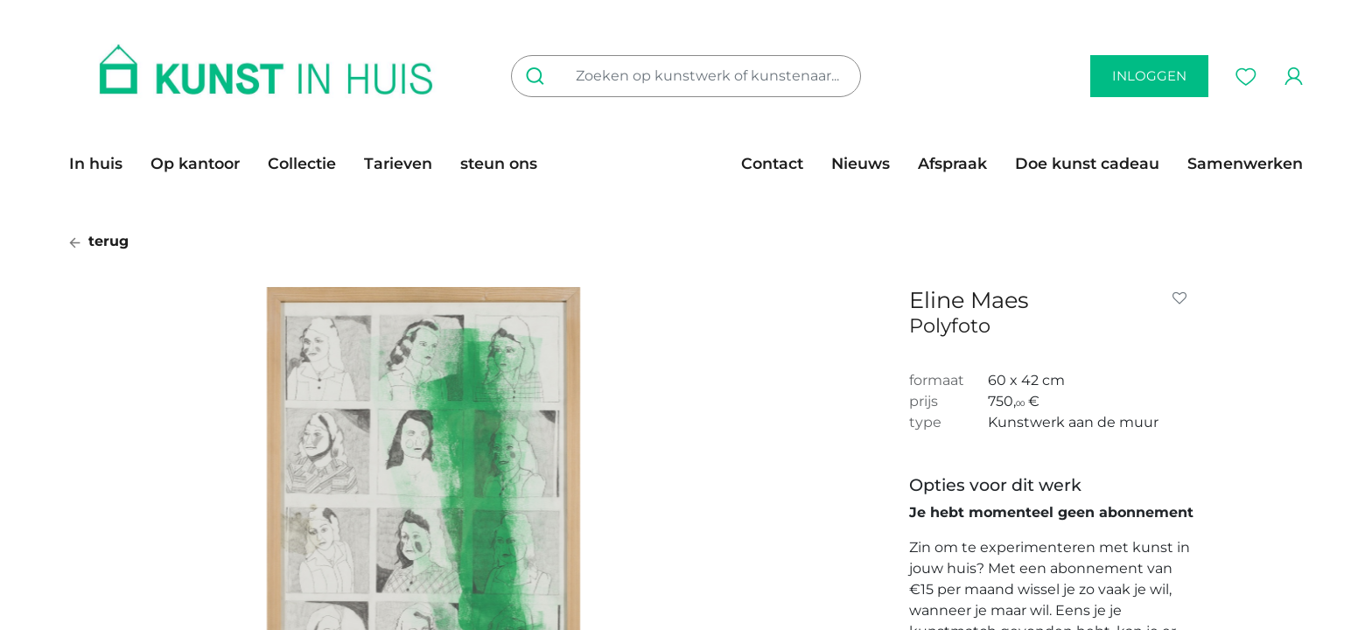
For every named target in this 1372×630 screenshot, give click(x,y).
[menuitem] (102, 163)
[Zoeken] (538, 76)
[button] (1183, 298)
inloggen (1149, 75)
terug (99, 241)
